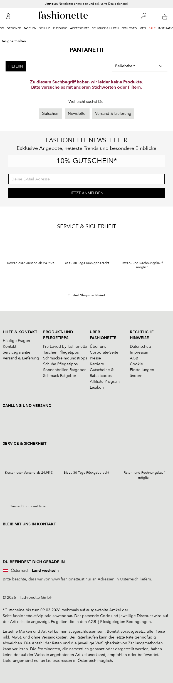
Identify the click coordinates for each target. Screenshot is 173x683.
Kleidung (60, 28)
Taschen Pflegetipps (61, 352)
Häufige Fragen (16, 340)
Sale (152, 28)
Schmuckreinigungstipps (65, 358)
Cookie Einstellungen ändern (142, 369)
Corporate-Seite (104, 352)
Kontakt (9, 346)
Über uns (98, 346)
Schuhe (44, 28)
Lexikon (97, 387)
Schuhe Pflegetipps (60, 364)
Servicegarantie (16, 352)
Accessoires (79, 28)
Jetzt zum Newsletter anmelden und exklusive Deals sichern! (86, 4)
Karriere (97, 364)
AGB (134, 358)
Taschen (30, 28)
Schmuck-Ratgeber (59, 375)
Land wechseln (45, 570)
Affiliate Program (105, 381)
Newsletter (77, 113)
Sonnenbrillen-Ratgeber (64, 369)
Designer (14, 28)
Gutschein (51, 113)
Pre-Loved (129, 28)
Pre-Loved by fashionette (65, 346)
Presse (95, 358)
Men (143, 28)
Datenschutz (140, 346)
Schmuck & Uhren (105, 28)
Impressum (139, 352)
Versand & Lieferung (113, 113)
